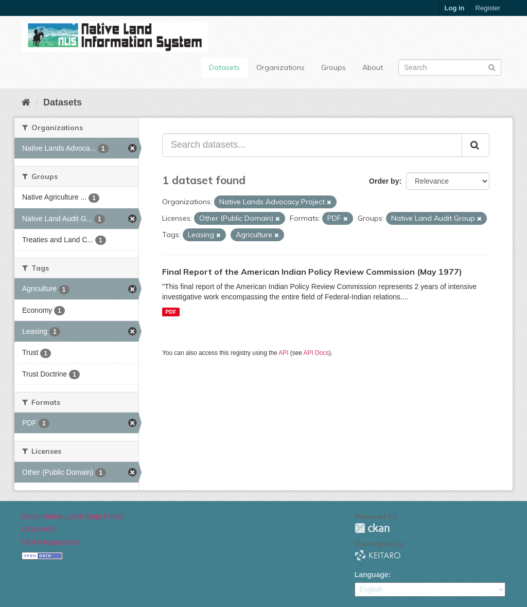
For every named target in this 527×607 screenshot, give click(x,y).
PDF (170, 312)
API (283, 352)
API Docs (316, 352)
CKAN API (38, 529)
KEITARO (378, 555)
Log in (455, 8)
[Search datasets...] (312, 145)
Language (372, 574)
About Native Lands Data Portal (72, 516)
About (372, 67)
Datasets (224, 67)
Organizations (280, 67)
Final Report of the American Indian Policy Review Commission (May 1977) (312, 271)
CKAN (372, 528)
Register (488, 8)
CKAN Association (51, 542)
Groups (333, 67)
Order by (384, 181)
